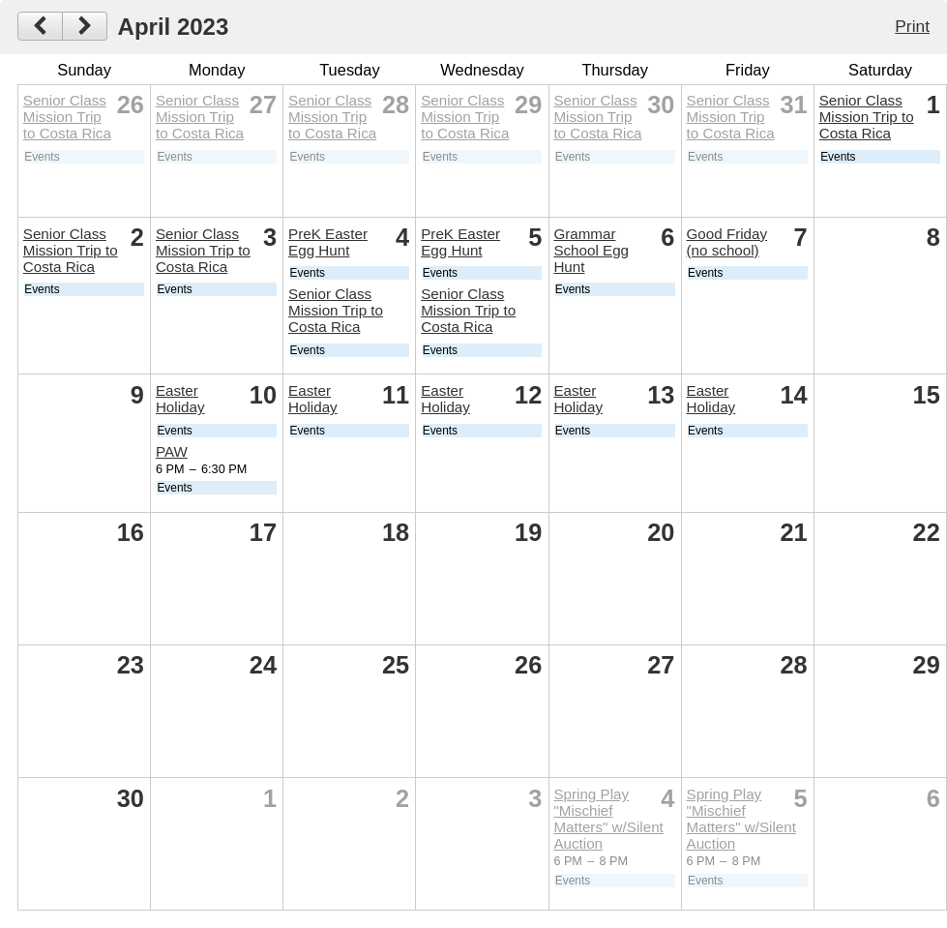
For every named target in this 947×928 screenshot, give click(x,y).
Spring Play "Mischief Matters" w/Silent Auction (608, 819)
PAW (172, 451)
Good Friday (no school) (727, 241)
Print (912, 26)
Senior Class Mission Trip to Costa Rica (67, 116)
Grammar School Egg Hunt (591, 250)
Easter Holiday (180, 398)
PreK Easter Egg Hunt (328, 241)
